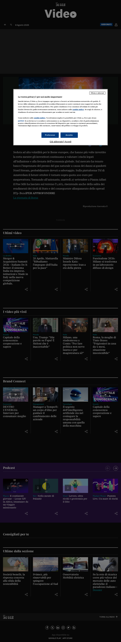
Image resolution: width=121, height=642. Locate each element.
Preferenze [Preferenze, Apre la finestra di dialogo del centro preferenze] (50, 135)
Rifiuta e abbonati (97, 93)
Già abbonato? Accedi (60, 141)
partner (21, 121)
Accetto (69, 135)
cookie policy (78, 109)
